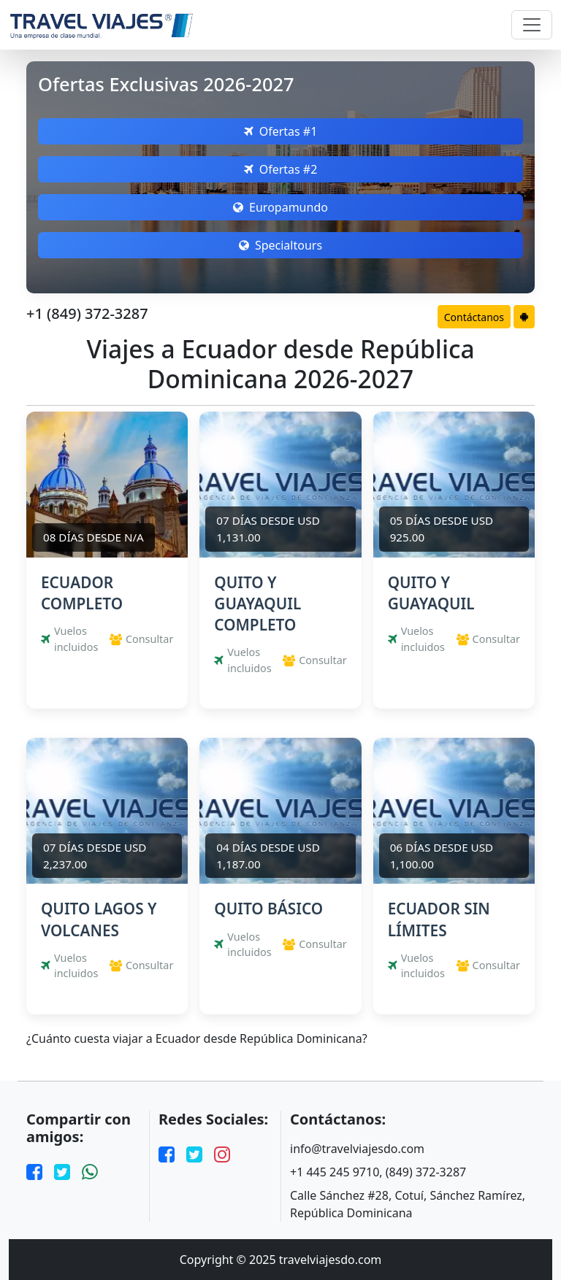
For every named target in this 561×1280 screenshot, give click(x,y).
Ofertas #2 (281, 169)
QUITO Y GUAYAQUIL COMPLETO (257, 603)
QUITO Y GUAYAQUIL (431, 593)
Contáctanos (474, 317)
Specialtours (280, 245)
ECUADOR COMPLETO (82, 593)
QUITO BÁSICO (268, 908)
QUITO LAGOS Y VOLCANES (99, 919)
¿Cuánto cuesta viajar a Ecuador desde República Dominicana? (196, 1039)
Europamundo (280, 207)
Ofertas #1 (281, 131)
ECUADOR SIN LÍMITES (439, 919)
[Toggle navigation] (531, 24)
